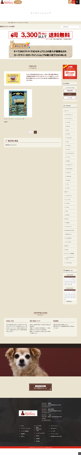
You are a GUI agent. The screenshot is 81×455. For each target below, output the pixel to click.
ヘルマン (68, 160)
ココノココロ (68, 247)
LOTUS (68, 192)
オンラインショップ (54, 432)
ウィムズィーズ (69, 232)
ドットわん (69, 146)
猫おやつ (67, 251)
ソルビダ (68, 123)
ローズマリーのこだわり (25, 435)
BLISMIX (68, 184)
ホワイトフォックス (70, 155)
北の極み (68, 228)
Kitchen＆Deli (70, 172)
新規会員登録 (70, 90)
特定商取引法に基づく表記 (56, 443)
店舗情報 (23, 440)
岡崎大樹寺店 (38, 435)
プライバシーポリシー (55, 440)
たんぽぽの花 (69, 244)
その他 (66, 255)
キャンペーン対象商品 (70, 259)
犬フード (67, 111)
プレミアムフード (69, 119)
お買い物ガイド (54, 435)
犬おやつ (67, 224)
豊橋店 (37, 434)
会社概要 (38, 445)
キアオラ (68, 134)
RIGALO (68, 126)
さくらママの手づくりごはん (70, 264)
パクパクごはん (69, 269)
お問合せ (37, 442)
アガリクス (69, 176)
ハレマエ (68, 150)
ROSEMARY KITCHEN (70, 236)
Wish (68, 130)
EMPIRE (68, 164)
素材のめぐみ (69, 240)
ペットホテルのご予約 (40, 440)
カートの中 (70, 97)
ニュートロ (68, 204)
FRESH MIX (69, 180)
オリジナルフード (69, 115)
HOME (22, 432)
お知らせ (22, 443)
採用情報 (38, 448)
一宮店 (37, 437)
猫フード (67, 196)
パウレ (68, 188)
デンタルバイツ (70, 168)
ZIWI (68, 142)
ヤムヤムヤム (69, 138)
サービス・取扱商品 (25, 437)
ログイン (70, 94)
